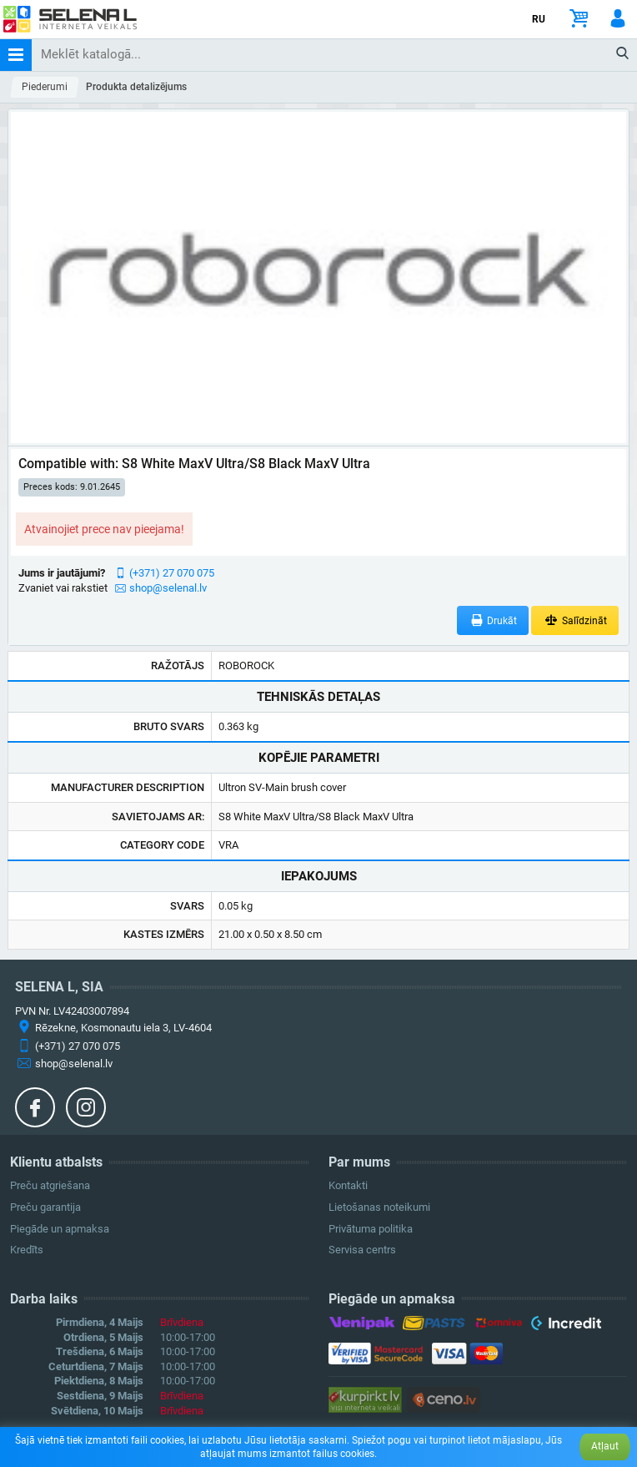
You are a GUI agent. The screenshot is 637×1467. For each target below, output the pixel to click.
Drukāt (493, 620)
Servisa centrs (362, 1249)
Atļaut (605, 1446)
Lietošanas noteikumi (379, 1207)
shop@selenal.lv (168, 588)
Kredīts (26, 1249)
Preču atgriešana (50, 1185)
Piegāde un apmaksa (59, 1228)
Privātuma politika (371, 1228)
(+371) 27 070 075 (171, 573)
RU (538, 19)
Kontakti (348, 1185)
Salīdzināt (575, 620)
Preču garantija (45, 1207)
